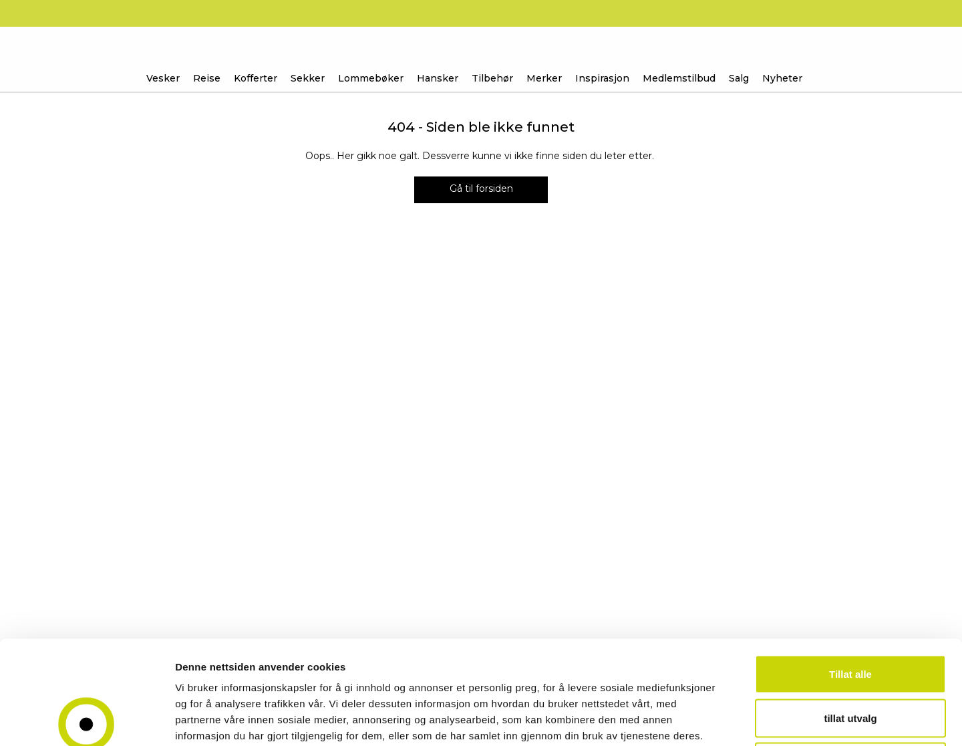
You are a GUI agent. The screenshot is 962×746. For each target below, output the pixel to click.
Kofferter (255, 78)
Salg (739, 78)
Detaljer (711, 719)
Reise (206, 78)
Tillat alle (850, 570)
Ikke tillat (850, 658)
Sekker (308, 78)
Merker (544, 78)
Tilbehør (492, 78)
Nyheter (782, 78)
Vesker (163, 78)
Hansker (437, 78)
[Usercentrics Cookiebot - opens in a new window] (86, 720)
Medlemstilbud (679, 78)
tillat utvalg (850, 614)
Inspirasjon (602, 78)
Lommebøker (371, 78)
